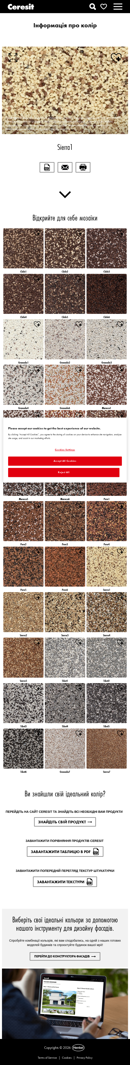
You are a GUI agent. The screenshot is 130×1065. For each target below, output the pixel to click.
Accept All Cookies (65, 461)
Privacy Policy (84, 1058)
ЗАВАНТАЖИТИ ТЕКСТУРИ (65, 881)
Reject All (63, 472)
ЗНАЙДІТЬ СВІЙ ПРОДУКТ (65, 821)
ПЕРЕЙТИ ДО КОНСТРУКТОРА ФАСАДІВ (65, 956)
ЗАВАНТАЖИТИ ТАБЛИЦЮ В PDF (65, 851)
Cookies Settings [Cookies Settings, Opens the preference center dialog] (65, 449)
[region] (65, 450)
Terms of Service (47, 1058)
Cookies (67, 1058)
